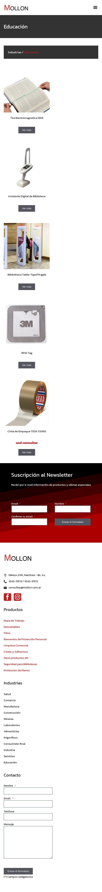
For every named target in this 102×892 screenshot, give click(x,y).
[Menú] (95, 7)
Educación (10, 762)
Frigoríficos (11, 737)
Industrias (14, 52)
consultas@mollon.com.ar (25, 587)
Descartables (12, 627)
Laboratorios (12, 725)
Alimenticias (11, 731)
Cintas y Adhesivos (16, 651)
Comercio (10, 700)
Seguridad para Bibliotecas (20, 664)
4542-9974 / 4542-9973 (23, 581)
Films (7, 633)
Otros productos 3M (16, 658)
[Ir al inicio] (18, 7)
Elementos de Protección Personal (25, 639)
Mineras (9, 719)
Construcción (12, 712)
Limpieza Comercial (16, 645)
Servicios (9, 756)
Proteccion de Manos (17, 670)
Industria (9, 750)
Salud (7, 694)
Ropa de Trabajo (14, 620)
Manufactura (11, 706)
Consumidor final (14, 744)
